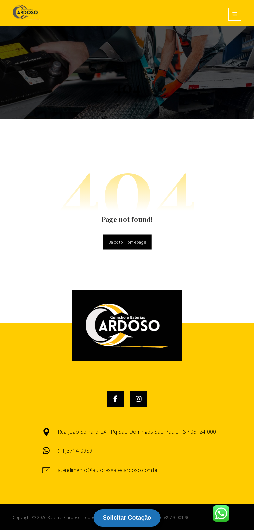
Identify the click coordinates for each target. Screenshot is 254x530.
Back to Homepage (127, 242)
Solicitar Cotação (127, 517)
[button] (115, 399)
